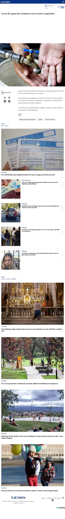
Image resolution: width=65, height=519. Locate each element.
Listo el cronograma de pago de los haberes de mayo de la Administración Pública (40, 183)
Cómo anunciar (57, 498)
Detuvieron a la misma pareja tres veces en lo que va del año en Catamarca (40, 230)
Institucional (50, 498)
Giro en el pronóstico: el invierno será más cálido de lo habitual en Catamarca (29, 384)
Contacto (43, 498)
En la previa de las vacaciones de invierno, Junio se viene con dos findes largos (29, 491)
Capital (40, 119)
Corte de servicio (50, 119)
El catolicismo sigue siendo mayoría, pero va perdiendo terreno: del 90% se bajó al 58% (31, 330)
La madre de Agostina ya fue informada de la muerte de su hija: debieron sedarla (40, 254)
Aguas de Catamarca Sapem (27, 119)
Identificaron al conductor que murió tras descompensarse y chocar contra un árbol (40, 206)
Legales (22, 503)
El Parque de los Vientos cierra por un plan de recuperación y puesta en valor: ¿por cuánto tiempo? (32, 437)
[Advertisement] (32, 30)
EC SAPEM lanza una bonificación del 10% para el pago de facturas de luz (28, 175)
